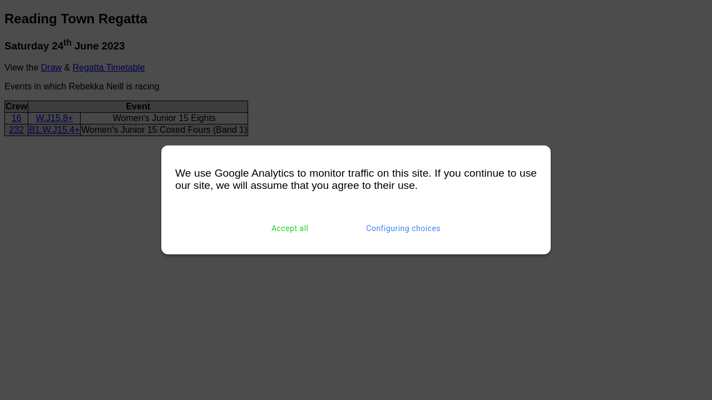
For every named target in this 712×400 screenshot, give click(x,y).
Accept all (290, 228)
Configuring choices (403, 228)
